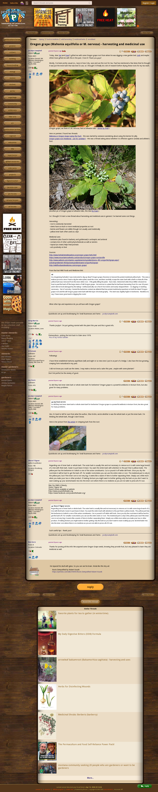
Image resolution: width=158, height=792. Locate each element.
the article (71, 422)
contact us (39, 789)
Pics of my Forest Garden (58, 337)
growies (12, 46)
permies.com (12, 187)
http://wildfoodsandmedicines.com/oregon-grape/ (68, 265)
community (12, 104)
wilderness (12, 110)
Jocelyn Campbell (35, 51)
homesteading (12, 65)
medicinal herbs (79, 39)
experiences (12, 155)
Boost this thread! (90, 602)
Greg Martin (33, 321)
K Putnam (32, 351)
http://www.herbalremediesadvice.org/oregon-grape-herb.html (72, 255)
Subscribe (14, 3)
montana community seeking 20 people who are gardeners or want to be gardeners (96, 766)
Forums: (33, 39)
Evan (67, 55)
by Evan (95, 211)
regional (12, 136)
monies (12, 78)
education (12, 142)
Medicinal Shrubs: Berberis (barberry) (77, 714)
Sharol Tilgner (34, 461)
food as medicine (52, 39)
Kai (60, 55)
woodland (91, 39)
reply (90, 586)
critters (12, 52)
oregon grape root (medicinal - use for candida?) (67, 139)
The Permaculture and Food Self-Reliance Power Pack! (86, 744)
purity (12, 91)
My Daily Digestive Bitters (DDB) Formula (79, 634)
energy (12, 72)
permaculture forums (12, 39)
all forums (12, 207)
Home (5, 3)
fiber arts (12, 117)
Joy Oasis (32, 380)
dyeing (41, 39)
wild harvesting (66, 39)
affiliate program (58, 789)
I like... (30, 71)
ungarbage (12, 97)
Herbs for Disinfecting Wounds (74, 686)
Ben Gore (32, 542)
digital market (12, 181)
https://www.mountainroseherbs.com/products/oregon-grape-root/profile (77, 258)
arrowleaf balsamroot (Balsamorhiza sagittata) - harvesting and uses (94, 659)
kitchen (12, 84)
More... (90, 778)
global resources (12, 162)
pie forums (12, 194)
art (12, 123)
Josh (138, 55)
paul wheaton (108, 789)
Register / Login (149, 3)
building (12, 59)
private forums (12, 200)
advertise (47, 789)
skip (12, 149)
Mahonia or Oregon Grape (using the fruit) (65, 136)
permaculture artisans (12, 129)
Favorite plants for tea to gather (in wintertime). (83, 613)
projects (12, 174)
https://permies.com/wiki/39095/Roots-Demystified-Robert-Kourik (77, 572)
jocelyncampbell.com (110, 314)
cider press (12, 168)
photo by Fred (103, 128)
